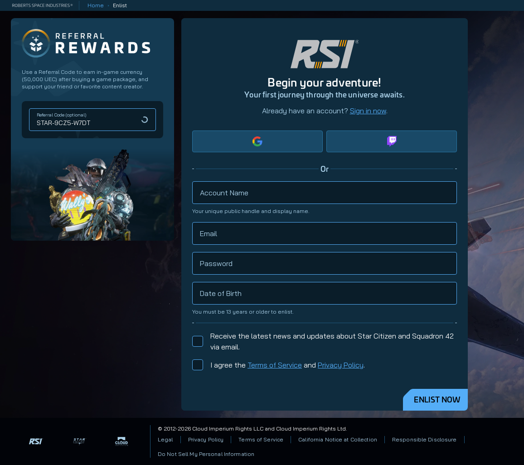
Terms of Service (274, 364)
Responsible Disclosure (424, 439)
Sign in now (368, 110)
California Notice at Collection (337, 439)
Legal (165, 439)
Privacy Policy (341, 364)
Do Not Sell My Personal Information (206, 453)
